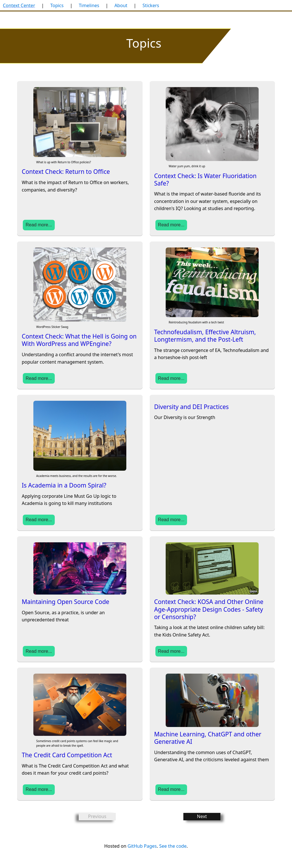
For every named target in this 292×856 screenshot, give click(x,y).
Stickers (151, 5)
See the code (172, 846)
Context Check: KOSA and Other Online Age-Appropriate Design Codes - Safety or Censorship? (208, 609)
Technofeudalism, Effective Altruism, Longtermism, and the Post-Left (205, 335)
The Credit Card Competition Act (67, 755)
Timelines (89, 5)
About (120, 5)
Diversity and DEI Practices (191, 407)
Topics (57, 5)
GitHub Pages (142, 846)
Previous (97, 816)
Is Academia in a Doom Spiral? (64, 485)
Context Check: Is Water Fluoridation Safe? (205, 179)
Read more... (39, 224)
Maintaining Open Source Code (65, 602)
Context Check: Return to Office (66, 172)
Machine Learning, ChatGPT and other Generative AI (207, 738)
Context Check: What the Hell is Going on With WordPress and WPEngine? (79, 340)
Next (202, 816)
